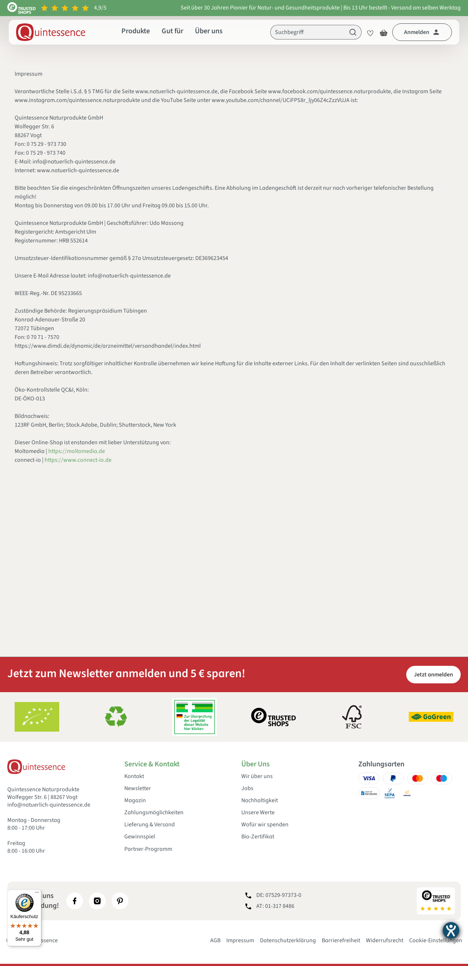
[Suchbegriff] (307, 32)
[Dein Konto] (422, 32)
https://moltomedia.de (76, 451)
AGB (215, 940)
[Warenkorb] (383, 32)
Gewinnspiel (139, 837)
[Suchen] (353, 32)
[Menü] (37, 894)
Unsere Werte (258, 812)
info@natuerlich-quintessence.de (48, 805)
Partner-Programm (148, 849)
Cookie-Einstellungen (435, 940)
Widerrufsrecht (384, 940)
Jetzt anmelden (433, 675)
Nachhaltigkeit (259, 800)
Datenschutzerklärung (288, 940)
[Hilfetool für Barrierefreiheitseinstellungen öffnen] (451, 930)
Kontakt (134, 776)
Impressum (240, 940)
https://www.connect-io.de (78, 460)
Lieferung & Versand (149, 825)
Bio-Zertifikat (257, 837)
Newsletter (137, 788)
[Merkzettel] (368, 32)
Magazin (135, 800)
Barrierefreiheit (341, 940)
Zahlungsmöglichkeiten (154, 812)
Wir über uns (257, 776)
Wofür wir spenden (264, 825)
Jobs (247, 788)
